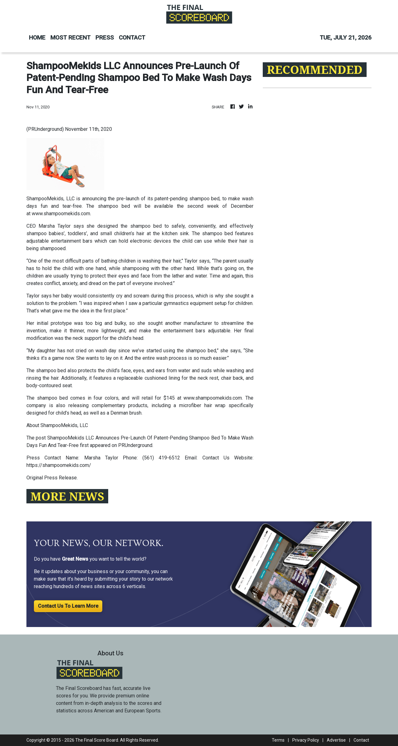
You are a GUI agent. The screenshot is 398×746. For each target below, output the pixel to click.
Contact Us (215, 458)
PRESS (104, 37)
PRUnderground (135, 445)
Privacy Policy (305, 740)
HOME (37, 37)
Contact (361, 740)
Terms (278, 740)
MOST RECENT (70, 37)
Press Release (60, 478)
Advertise (336, 740)
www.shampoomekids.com (61, 213)
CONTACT (132, 37)
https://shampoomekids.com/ (58, 465)
